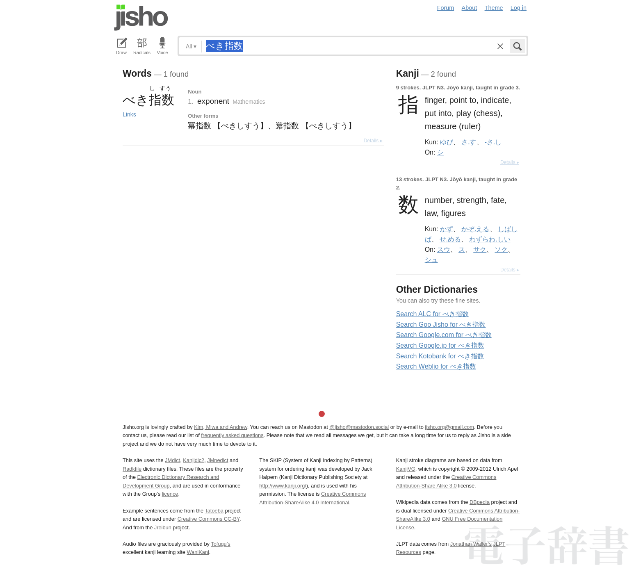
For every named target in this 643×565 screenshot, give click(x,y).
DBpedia (480, 502)
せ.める (450, 239)
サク (479, 249)
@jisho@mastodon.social (359, 427)
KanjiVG (405, 469)
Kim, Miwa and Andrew (220, 427)
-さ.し (493, 141)
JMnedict (217, 460)
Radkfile (132, 469)
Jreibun (162, 527)
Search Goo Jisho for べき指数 (441, 324)
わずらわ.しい (489, 239)
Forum (445, 8)
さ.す (468, 141)
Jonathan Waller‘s (471, 544)
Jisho (141, 18)
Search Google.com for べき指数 (444, 334)
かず (446, 228)
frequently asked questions (232, 435)
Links (129, 114)
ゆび (446, 141)
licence (170, 494)
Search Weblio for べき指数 (436, 366)
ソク (501, 249)
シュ (431, 259)
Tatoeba (214, 511)
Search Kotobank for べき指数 (440, 356)
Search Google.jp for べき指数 (440, 345)
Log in (519, 8)
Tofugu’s (220, 544)
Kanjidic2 (193, 460)
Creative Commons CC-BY (208, 519)
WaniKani (198, 552)
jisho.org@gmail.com (449, 427)
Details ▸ (373, 141)
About (469, 8)
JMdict (172, 460)
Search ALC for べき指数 (432, 313)
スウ (443, 249)
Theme (494, 8)
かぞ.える (475, 228)
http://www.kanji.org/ (282, 486)
